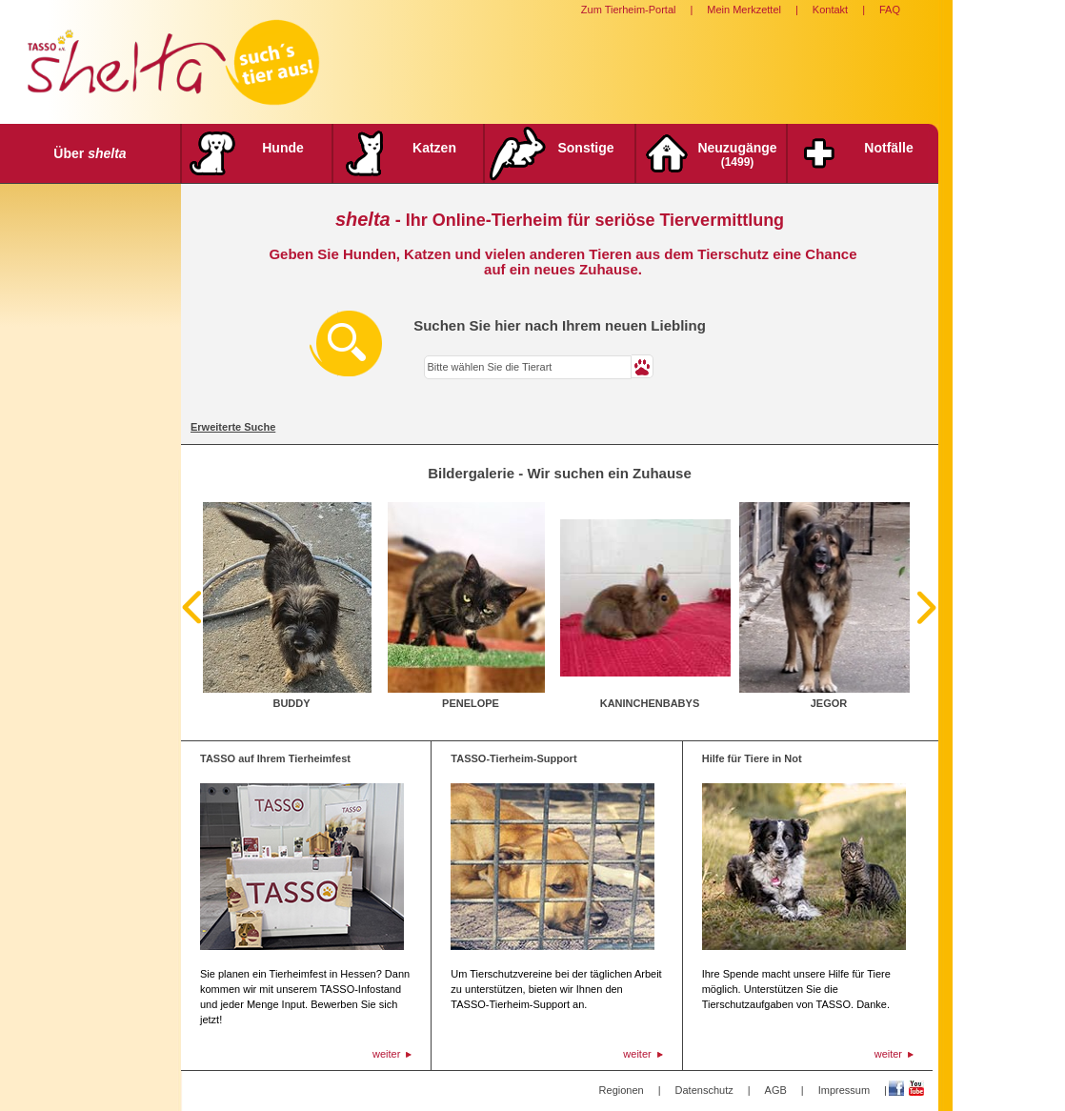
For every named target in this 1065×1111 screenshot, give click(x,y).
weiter (386, 1054)
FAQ (889, 9)
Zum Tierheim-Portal (628, 9)
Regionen (621, 1090)
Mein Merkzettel (744, 9)
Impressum (844, 1090)
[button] (642, 366)
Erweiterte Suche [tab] (233, 427)
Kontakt (830, 9)
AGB (776, 1090)
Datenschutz (704, 1090)
